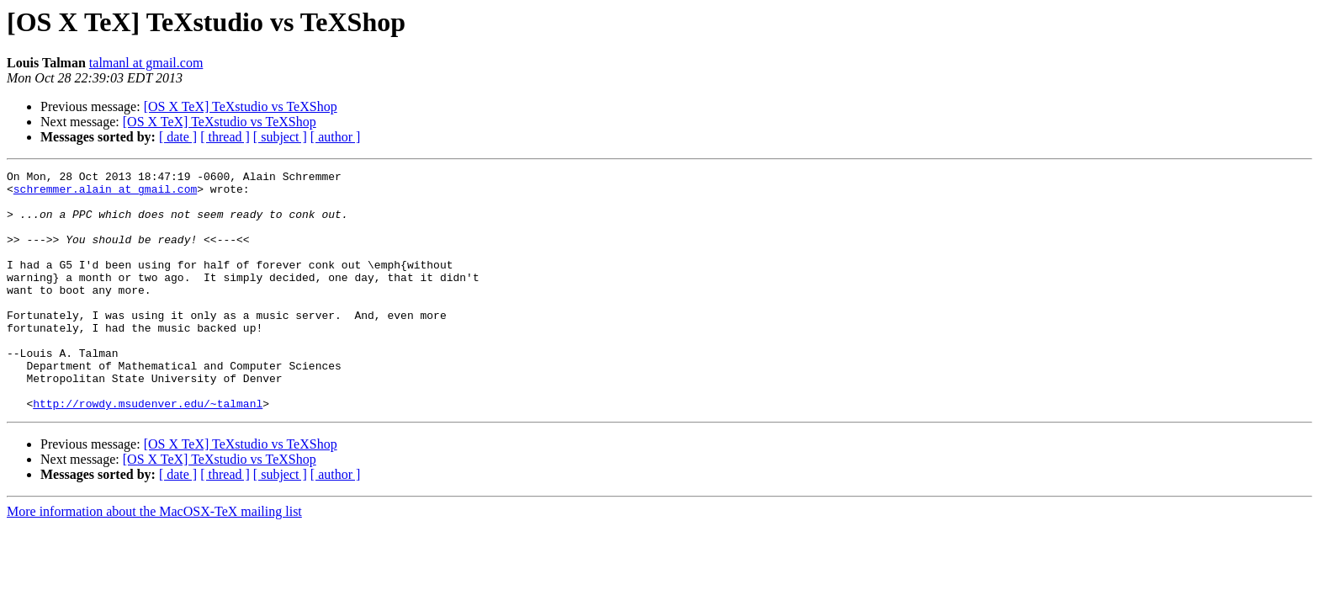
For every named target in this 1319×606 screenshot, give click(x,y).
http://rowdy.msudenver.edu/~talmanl (147, 451)
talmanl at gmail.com (146, 63)
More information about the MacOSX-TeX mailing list (154, 559)
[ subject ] (280, 137)
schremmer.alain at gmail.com (105, 193)
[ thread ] (225, 137)
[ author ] (335, 137)
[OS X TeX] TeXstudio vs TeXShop (240, 106)
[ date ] (178, 137)
